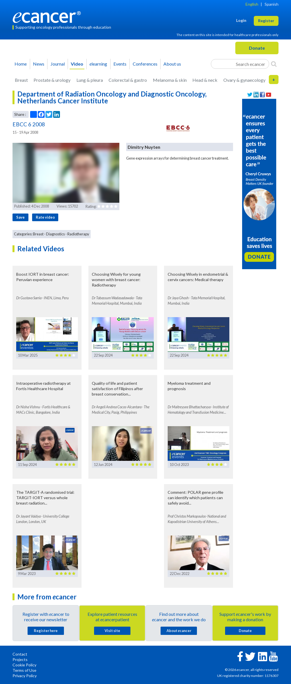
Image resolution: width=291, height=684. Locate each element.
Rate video (45, 217)
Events (119, 63)
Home (20, 63)
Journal (58, 63)
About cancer (179, 630)
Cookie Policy (24, 664)
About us (172, 63)
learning (98, 63)
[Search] (273, 64)
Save (20, 217)
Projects (20, 659)
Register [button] (266, 20)
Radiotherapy (78, 234)
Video (77, 63)
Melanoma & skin (170, 80)
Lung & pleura (89, 80)
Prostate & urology (52, 80)
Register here (46, 630)
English (252, 4)
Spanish (271, 4)
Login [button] (241, 20)
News (38, 63)
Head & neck (204, 80)
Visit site (112, 630)
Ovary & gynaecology (244, 80)
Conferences (145, 63)
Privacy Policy (25, 675)
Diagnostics (55, 234)
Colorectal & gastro (128, 80)
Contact (20, 654)
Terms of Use (24, 670)
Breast (21, 80)
